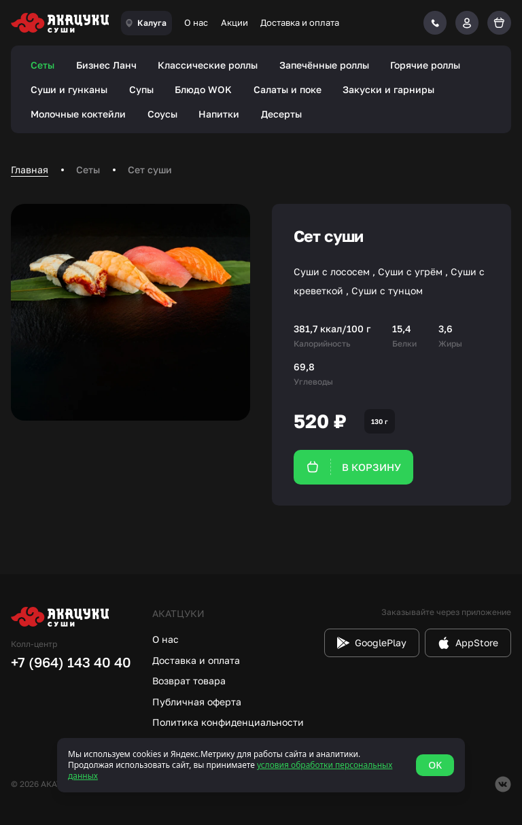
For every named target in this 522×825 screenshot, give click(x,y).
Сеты (42, 65)
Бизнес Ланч (106, 65)
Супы (141, 89)
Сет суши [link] (150, 169)
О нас (196, 22)
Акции (234, 22)
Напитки (218, 114)
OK (435, 764)
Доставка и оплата (299, 22)
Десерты (281, 114)
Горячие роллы (425, 65)
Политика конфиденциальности (228, 722)
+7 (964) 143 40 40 (71, 662)
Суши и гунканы (69, 89)
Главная (29, 169)
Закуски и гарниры (388, 89)
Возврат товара (189, 680)
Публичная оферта (196, 701)
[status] (261, 765)
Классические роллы (208, 65)
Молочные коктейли (78, 114)
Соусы (162, 114)
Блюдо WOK (203, 89)
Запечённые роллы (324, 65)
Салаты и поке (287, 89)
